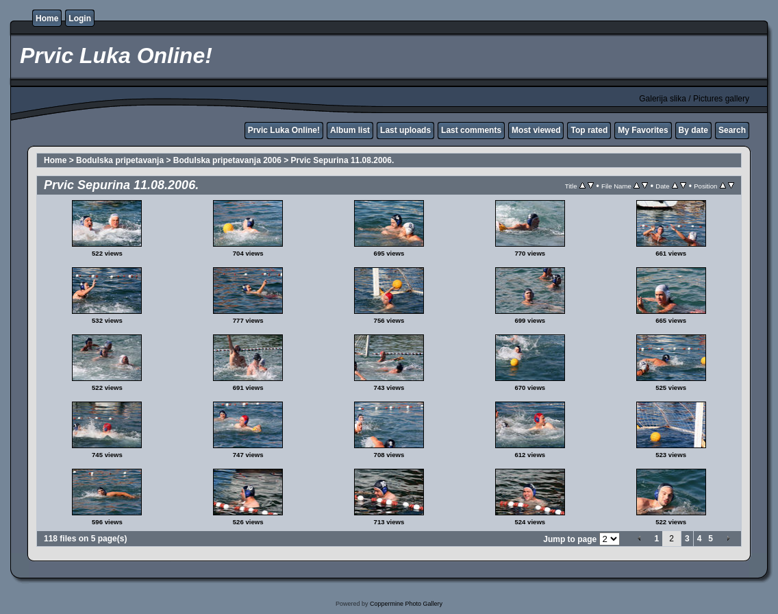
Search (732, 130)
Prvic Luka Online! (284, 130)
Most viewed (536, 130)
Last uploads (405, 130)
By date (693, 130)
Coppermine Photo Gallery (406, 603)
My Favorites (643, 130)
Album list (350, 130)
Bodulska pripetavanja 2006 (227, 160)
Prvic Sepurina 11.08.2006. (342, 160)
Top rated (588, 130)
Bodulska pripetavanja (120, 160)
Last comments (471, 130)
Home (47, 18)
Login (79, 18)
